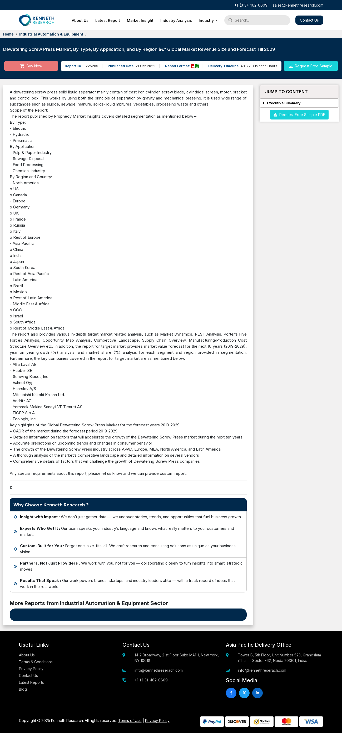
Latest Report (107, 20)
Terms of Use (130, 720)
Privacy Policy (31, 668)
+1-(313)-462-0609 (250, 5)
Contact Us (309, 20)
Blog (23, 689)
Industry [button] (207, 20)
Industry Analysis (176, 20)
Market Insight (140, 20)
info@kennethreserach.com (159, 670)
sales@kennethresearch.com (298, 5)
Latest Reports (31, 682)
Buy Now (31, 66)
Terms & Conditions (36, 662)
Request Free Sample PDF (299, 114)
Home (8, 34)
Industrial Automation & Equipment (51, 34)
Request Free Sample (311, 66)
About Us (80, 20)
